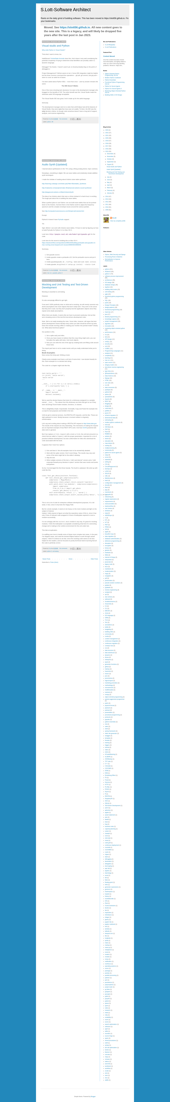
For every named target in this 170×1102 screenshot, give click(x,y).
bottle (106, 627)
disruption (108, 543)
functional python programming (114, 296)
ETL (106, 520)
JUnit (106, 613)
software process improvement (114, 276)
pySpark (107, 991)
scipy (106, 455)
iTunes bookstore (110, 905)
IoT (106, 522)
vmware (107, 1059)
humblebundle (109, 898)
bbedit (107, 819)
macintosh (108, 492)
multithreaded (109, 690)
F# (106, 777)
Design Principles (110, 305)
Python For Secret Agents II (113, 88)
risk (106, 724)
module (107, 957)
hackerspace (109, 891)
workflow (107, 1068)
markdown (108, 569)
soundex (107, 1033)
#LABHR (107, 757)
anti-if (106, 808)
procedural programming (112, 715)
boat (106, 822)
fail (106, 877)
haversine (108, 671)
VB (52, 121)
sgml (106, 1029)
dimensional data (110, 418)
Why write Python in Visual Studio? (53, 50)
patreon (107, 978)
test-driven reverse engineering (114, 367)
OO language (109, 615)
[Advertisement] (70, 143)
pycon (107, 413)
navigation (108, 576)
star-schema (108, 597)
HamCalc (108, 312)
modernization (109, 571)
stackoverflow (109, 506)
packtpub (108, 390)
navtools (107, 692)
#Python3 (108, 271)
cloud (106, 840)
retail (106, 1012)
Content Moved (109, 56)
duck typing (108, 866)
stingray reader (109, 365)
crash (106, 852)
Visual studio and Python (56, 45)
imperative (108, 912)
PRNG (107, 527)
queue (107, 1003)
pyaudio (55, 273)
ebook (107, 438)
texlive (107, 1050)
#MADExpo (108, 515)
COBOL (107, 348)
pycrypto (107, 994)
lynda (106, 940)
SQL (106, 300)
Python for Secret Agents (112, 86)
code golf (108, 843)
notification (108, 961)
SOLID (107, 473)
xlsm (106, 1075)
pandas (107, 973)
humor (107, 673)
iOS (106, 901)
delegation (108, 864)
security (107, 344)
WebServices (109, 478)
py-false (107, 989)
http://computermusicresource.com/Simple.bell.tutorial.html (64, 211)
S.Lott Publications (110, 47)
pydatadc (108, 587)
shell (106, 729)
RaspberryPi (108, 798)
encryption (108, 545)
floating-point (109, 882)
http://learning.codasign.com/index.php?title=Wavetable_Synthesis (64, 184)
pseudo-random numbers (112, 583)
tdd (106, 337)
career (107, 831)
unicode (107, 1054)
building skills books (111, 289)
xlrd (106, 1073)
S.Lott (114, 218)
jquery (107, 919)
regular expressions (111, 499)
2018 (107, 143)
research (107, 1010)
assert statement (110, 815)
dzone (107, 657)
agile (106, 294)
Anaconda (108, 604)
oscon (107, 968)
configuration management (113, 483)
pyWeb (107, 411)
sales (106, 726)
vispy (106, 1057)
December (110, 153)
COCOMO (108, 768)
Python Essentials (110, 80)
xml (106, 346)
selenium (107, 1026)
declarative (108, 861)
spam (106, 1038)
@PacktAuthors (110, 373)
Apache (107, 399)
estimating (108, 420)
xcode (107, 1071)
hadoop (107, 669)
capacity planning (110, 829)
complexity (108, 355)
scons (106, 1022)
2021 (107, 135)
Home (70, 559)
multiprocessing (109, 448)
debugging (108, 859)
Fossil (106, 780)
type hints (108, 371)
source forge (109, 1036)
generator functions (111, 664)
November (110, 156)
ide (106, 910)
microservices (109, 687)
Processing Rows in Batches (113, 257)
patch (106, 703)
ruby (106, 1015)
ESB (106, 773)
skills (106, 1031)
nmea (106, 959)
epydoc (107, 871)
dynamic (107, 655)
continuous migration (111, 643)
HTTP (106, 784)
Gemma (107, 782)
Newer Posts (46, 559)
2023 (107, 130)
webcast (107, 599)
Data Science (109, 376)
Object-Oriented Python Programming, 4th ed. (112, 74)
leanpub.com (109, 933)
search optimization (111, 1024)
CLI (106, 608)
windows (107, 511)
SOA (106, 801)
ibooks (107, 908)
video (106, 750)
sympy (107, 1045)
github (107, 666)
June (108, 180)
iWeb (106, 555)
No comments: (63, 119)
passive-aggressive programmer (114, 699)
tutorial (107, 747)
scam (106, 1019)
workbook (108, 1066)
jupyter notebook (110, 924)
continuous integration (111, 641)
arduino (107, 436)
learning (107, 358)
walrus (107, 1061)
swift (106, 1043)
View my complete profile (117, 221)
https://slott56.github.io (75, 27)
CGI (106, 464)
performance (109, 332)
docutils (107, 485)
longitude (108, 938)
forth (106, 884)
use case (107, 383)
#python (107, 287)
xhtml (106, 752)
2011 (107, 204)
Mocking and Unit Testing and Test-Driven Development (116, 172)
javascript (108, 562)
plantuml (107, 708)
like (106, 936)
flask (106, 487)
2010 (107, 207)
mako (106, 943)
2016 (107, 149)
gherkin (107, 550)
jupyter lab (108, 922)
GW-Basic (108, 427)
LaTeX (107, 471)
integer (107, 917)
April (108, 185)
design (107, 406)
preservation (108, 580)
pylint (106, 996)
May (108, 182)
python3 (107, 392)
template (107, 738)
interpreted (108, 559)
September (110, 162)
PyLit (106, 431)
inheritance (108, 915)
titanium (107, 1052)
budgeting (108, 629)
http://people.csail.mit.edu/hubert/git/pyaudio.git (69, 234)
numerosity (108, 450)
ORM (106, 618)
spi (106, 594)
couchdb (107, 847)
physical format (109, 705)
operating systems (110, 966)
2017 (107, 146)
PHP (106, 429)
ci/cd (106, 836)
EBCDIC (107, 611)
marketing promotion (111, 683)
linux (106, 566)
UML (106, 476)
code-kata (108, 408)
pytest (107, 1001)
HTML (107, 380)
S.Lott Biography (110, 45)
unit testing (55, 551)
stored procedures (110, 1040)
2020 (107, 138)
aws (106, 817)
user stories (108, 508)
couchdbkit (108, 850)
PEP (106, 525)
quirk (106, 1005)
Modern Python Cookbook (113, 78)
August (109, 164)
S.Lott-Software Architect (66, 9)
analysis (107, 353)
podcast (107, 710)
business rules (109, 826)
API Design (108, 339)
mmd (106, 952)
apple (106, 532)
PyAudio (61, 219)
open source (108, 362)
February (110, 190)
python (49, 121)
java (106, 314)
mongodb (108, 494)
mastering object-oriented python (115, 328)
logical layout (109, 680)
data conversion (110, 387)
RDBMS (107, 434)
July (108, 177)
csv (106, 385)
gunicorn (107, 889)
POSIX (107, 789)
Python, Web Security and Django (115, 254)
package (107, 971)
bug (106, 824)
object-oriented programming (113, 697)
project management (111, 321)
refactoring (108, 497)
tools (106, 424)
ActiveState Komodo (57, 58)
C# (106, 606)
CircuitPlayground (110, 466)
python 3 (60, 273)
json (106, 676)
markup (107, 945)
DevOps (107, 469)
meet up (107, 947)
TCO (106, 620)
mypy (106, 573)
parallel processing (110, 975)
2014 (107, 196)
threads (107, 740)
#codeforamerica (110, 601)
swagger (107, 736)
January (109, 193)
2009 (107, 210)
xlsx (106, 1078)
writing (107, 462)
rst (105, 334)
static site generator (111, 733)
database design (110, 285)
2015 (107, 151)
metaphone (108, 950)
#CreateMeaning (110, 754)
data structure (109, 650)
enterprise (108, 659)
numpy (107, 694)
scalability (108, 1017)
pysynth (107, 998)
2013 (107, 199)
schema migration (110, 415)
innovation (108, 326)
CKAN (85, 428)
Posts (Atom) (54, 562)
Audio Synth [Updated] (54, 164)
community (108, 634)
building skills (109, 632)
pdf (106, 578)
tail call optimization (111, 1047)
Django (107, 378)
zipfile (106, 1080)
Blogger (93, 1096)
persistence (108, 982)
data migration (109, 536)
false (106, 880)
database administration (112, 538)
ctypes (107, 854)
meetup (107, 445)
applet (107, 812)
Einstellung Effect (110, 775)
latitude (107, 931)
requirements (109, 501)
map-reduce (108, 443)
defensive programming (112, 541)
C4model (107, 766)
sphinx (107, 394)
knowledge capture (110, 319)
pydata (107, 585)
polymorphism (109, 985)
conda (107, 636)
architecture (108, 280)
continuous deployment (112, 845)
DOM (106, 770)
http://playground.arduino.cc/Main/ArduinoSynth (58, 192)
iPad (106, 903)
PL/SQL (107, 787)
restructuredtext (109, 504)
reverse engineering (111, 590)
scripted (107, 592)
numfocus (108, 964)
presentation (108, 712)
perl (106, 980)
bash (106, 480)
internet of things (110, 557)
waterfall (107, 459)
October (109, 159)
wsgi (106, 513)
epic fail (107, 868)
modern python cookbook (112, 422)
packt (106, 303)
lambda (107, 929)
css (106, 648)
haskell (107, 894)
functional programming (112, 309)
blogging (107, 403)
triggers (107, 745)
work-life (107, 1064)
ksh (106, 926)
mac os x (49, 273)
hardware (108, 552)
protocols (108, 717)
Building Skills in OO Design (113, 95)
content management (111, 639)
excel (106, 875)
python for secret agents (112, 452)
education (108, 441)
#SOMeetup (108, 759)
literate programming (111, 317)
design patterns (109, 307)
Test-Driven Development (112, 805)
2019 (107, 140)
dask (106, 857)
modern (107, 954)
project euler (108, 987)
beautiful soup (109, 534)
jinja (106, 490)
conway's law (109, 646)
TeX (106, 622)
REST (107, 401)
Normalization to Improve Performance (112, 260)
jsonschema (108, 678)
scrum (107, 457)
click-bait (107, 838)
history (107, 896)
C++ (106, 763)
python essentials (110, 722)
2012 (107, 202)
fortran (107, 548)
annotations (108, 625)
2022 (107, 132)
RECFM (107, 796)
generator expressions (111, 887)
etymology (108, 873)
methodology (109, 685)
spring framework (110, 731)
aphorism (108, 810)
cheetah (107, 833)
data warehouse (110, 652)
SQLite (107, 803)
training (107, 742)
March (109, 187)
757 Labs (108, 761)
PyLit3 (107, 791)
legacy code (108, 564)
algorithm (108, 324)
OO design (108, 282)
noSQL (107, 341)
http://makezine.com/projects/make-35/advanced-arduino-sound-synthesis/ (66, 188)
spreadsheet (108, 397)
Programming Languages (112, 351)
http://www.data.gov (90, 423)
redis (106, 1008)
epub (106, 662)
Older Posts (94, 559)
